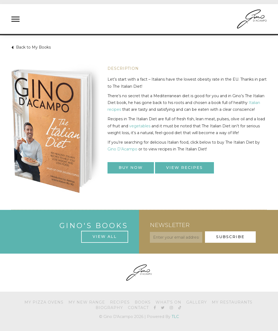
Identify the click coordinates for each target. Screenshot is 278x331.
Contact (138, 307)
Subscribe (230, 236)
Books (143, 302)
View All (105, 236)
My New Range (86, 302)
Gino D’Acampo (122, 149)
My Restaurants (232, 302)
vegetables (139, 126)
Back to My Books (31, 47)
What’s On (168, 302)
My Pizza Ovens (44, 302)
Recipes (120, 302)
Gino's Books (93, 225)
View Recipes (184, 167)
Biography (109, 307)
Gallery (196, 302)
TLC (175, 316)
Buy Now (131, 167)
